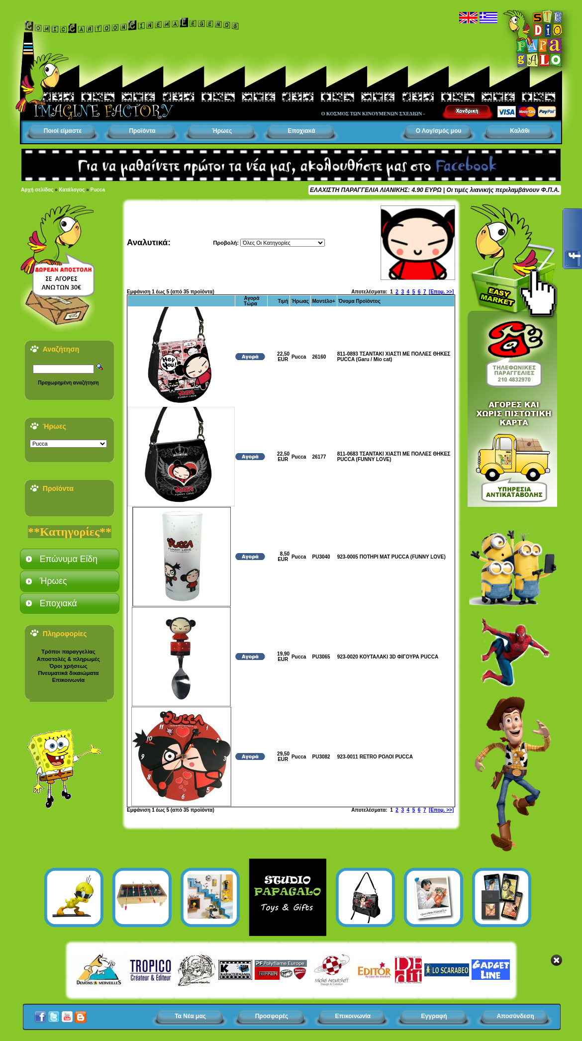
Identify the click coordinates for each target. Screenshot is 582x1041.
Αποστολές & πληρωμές (68, 659)
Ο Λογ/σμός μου (439, 130)
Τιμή (283, 301)
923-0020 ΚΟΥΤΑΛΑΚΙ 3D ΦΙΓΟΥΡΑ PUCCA (387, 657)
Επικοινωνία (68, 680)
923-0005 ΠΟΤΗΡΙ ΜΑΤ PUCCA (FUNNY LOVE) (391, 557)
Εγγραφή (434, 1016)
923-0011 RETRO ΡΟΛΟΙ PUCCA (375, 756)
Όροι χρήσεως (68, 666)
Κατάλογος (72, 189)
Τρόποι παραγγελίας (68, 652)
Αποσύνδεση (515, 1016)
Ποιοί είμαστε (63, 130)
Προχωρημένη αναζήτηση (68, 382)
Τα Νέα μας (190, 1016)
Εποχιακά (301, 130)
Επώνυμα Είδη (68, 559)
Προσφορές (272, 1016)
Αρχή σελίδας (37, 189)
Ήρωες (222, 130)
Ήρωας (300, 301)
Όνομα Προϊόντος (359, 301)
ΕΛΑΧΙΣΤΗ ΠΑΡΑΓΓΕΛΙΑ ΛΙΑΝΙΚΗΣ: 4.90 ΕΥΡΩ (375, 190)
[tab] (69, 559)
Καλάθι (520, 130)
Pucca (98, 189)
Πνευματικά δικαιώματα (68, 673)
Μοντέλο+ (323, 301)
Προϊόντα (142, 130)
